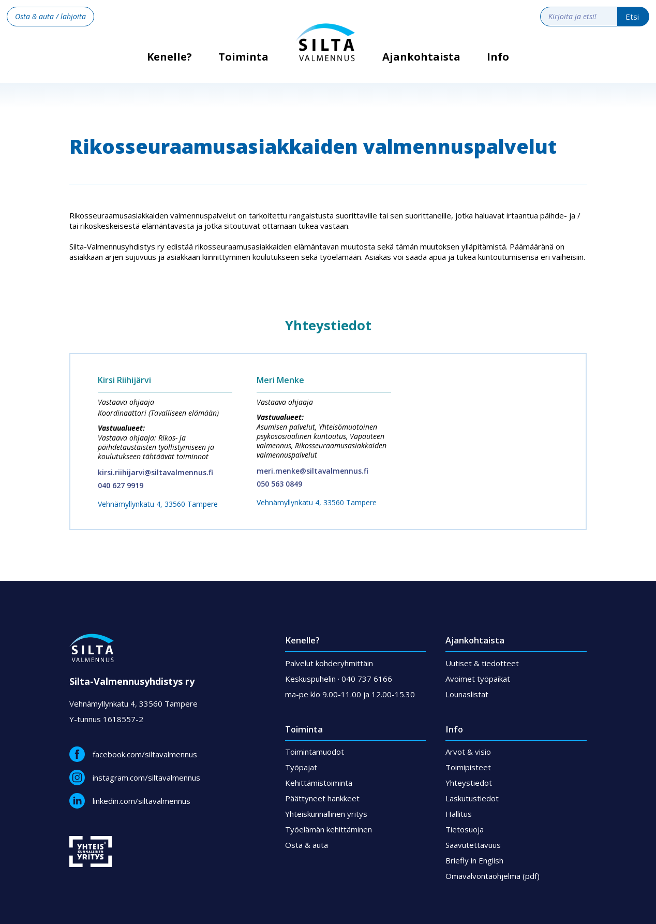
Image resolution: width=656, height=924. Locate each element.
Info (498, 57)
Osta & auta (306, 845)
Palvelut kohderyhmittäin (329, 663)
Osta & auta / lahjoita (50, 16)
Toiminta (243, 57)
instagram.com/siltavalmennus (146, 777)
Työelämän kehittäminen (328, 829)
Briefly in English (474, 860)
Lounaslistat (466, 694)
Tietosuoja (464, 829)
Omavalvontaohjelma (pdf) (492, 876)
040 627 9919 (120, 485)
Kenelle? (169, 60)
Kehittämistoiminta (318, 783)
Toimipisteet (468, 767)
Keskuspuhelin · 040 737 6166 (338, 678)
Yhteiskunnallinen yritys (326, 814)
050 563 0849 (279, 484)
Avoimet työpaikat (477, 678)
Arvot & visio (468, 751)
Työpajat (301, 767)
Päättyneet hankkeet (322, 798)
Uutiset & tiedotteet (482, 663)
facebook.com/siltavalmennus (145, 754)
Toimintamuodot (314, 751)
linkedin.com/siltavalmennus (141, 801)
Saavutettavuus (473, 845)
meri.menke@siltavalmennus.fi (312, 471)
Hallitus (458, 814)
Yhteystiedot (468, 783)
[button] (243, 65)
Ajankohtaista (421, 57)
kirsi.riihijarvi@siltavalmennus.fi (155, 472)
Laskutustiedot (472, 798)
